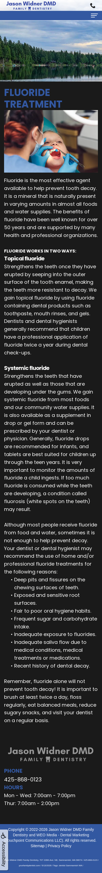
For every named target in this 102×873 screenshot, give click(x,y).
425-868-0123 (23, 779)
